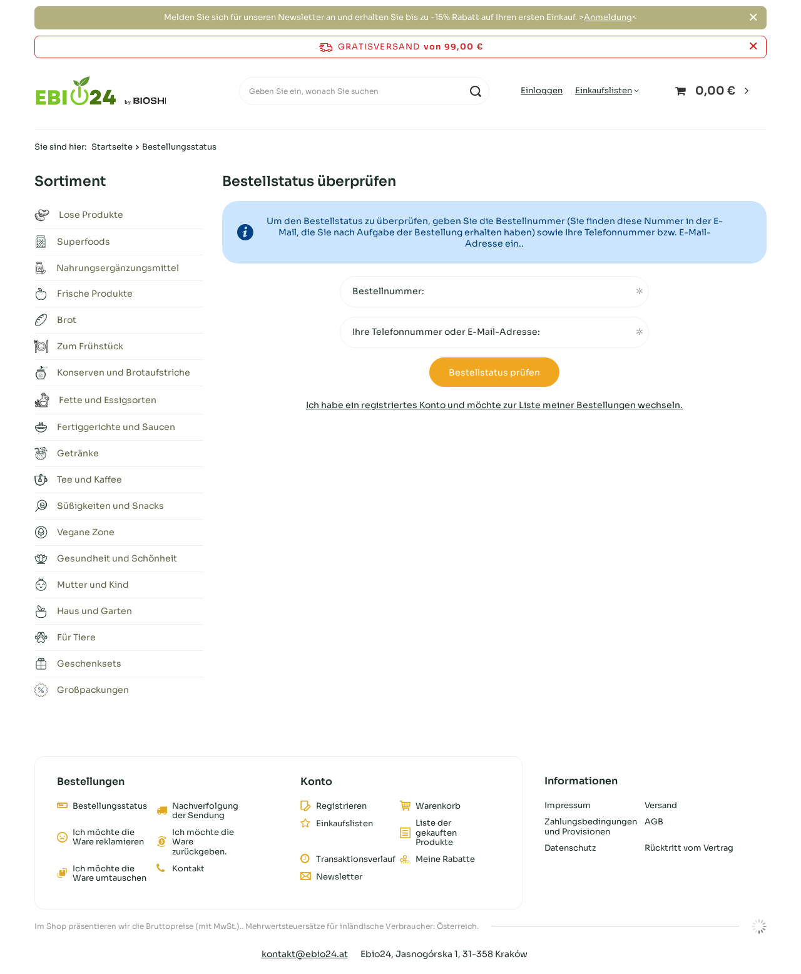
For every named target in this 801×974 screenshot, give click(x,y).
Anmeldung (608, 17)
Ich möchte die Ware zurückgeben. (203, 842)
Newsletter (339, 877)
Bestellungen (91, 782)
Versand (661, 806)
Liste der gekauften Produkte (436, 833)
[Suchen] (475, 91)
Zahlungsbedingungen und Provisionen (589, 826)
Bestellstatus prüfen (494, 372)
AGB (654, 822)
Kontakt (188, 869)
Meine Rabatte (445, 859)
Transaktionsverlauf (353, 859)
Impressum (567, 806)
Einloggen (542, 91)
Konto (316, 782)
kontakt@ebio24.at (305, 954)
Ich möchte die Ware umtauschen (109, 873)
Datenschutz (570, 848)
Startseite (112, 146)
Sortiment (70, 181)
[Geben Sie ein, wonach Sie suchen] (364, 91)
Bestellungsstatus (110, 806)
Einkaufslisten (603, 90)
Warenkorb (438, 806)
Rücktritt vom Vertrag (689, 848)
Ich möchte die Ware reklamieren (108, 837)
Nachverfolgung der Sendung (205, 811)
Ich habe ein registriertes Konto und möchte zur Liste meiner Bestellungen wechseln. (494, 405)
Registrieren (341, 806)
